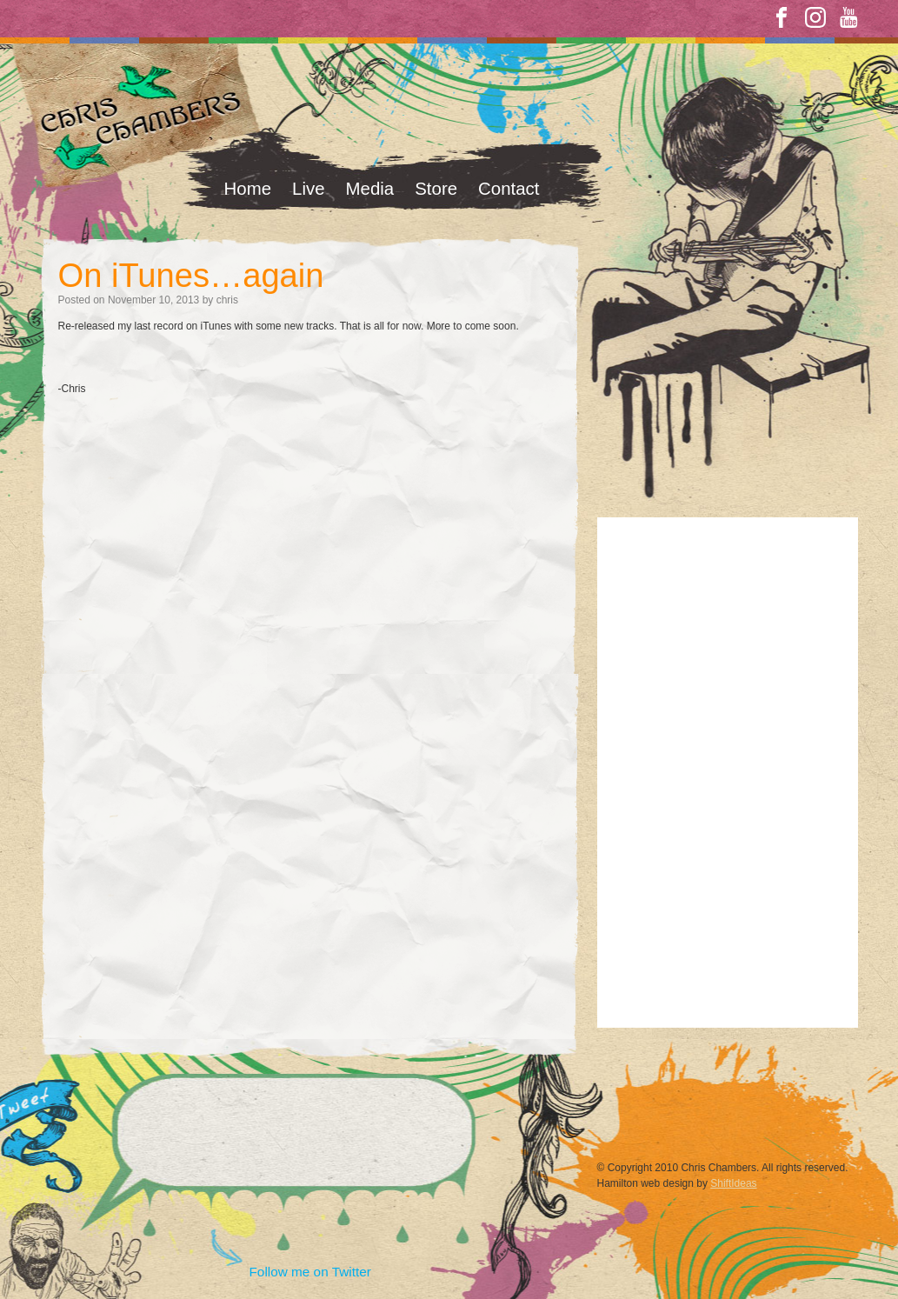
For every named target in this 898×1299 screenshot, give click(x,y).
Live (308, 188)
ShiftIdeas (733, 1183)
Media (370, 188)
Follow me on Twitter (310, 1271)
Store (436, 188)
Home (248, 188)
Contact (508, 188)
